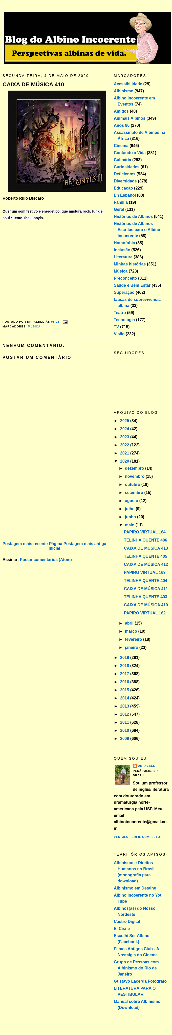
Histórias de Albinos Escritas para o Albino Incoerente (137, 229)
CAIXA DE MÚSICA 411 (146, 589)
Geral (119, 209)
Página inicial (55, 546)
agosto (132, 501)
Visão (119, 334)
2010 (125, 730)
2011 (125, 722)
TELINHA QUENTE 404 (145, 580)
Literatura (123, 257)
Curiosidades (126, 167)
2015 (125, 690)
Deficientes (124, 174)
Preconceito (125, 278)
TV (116, 327)
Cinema (121, 145)
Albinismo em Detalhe (135, 888)
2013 (125, 706)
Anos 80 (122, 125)
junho (131, 517)
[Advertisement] (40, 504)
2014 (125, 698)
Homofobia (124, 243)
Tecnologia (124, 320)
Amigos (121, 111)
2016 (125, 682)
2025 (125, 421)
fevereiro (134, 639)
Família (121, 202)
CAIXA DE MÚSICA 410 (33, 84)
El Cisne (122, 928)
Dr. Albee (146, 765)
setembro (134, 492)
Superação (124, 292)
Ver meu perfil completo (137, 836)
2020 (125, 461)
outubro (133, 484)
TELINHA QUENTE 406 (145, 540)
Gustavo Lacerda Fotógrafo (140, 981)
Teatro (120, 312)
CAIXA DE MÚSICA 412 (146, 564)
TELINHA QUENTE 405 (145, 556)
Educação (123, 188)
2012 (125, 714)
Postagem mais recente (25, 544)
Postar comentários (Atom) (46, 559)
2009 (125, 738)
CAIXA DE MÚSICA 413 (146, 548)
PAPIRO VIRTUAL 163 (145, 572)
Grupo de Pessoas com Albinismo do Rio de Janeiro (136, 968)
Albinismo (123, 91)
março (131, 631)
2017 (125, 674)
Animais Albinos (129, 118)
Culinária (122, 160)
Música (34, 326)
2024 (125, 429)
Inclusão (122, 250)
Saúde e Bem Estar (132, 285)
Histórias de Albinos (133, 216)
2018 (125, 666)
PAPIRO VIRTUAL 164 (145, 532)
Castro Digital (127, 921)
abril (130, 623)
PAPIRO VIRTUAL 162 (145, 613)
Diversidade (125, 181)
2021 (125, 453)
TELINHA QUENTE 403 (145, 597)
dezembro (135, 468)
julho (130, 509)
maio (130, 525)
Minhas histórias (130, 264)
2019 (125, 657)
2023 (125, 437)
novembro (135, 476)
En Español (125, 195)
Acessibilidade (128, 84)
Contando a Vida (130, 153)
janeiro (132, 647)
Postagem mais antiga (84, 544)
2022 (125, 445)
